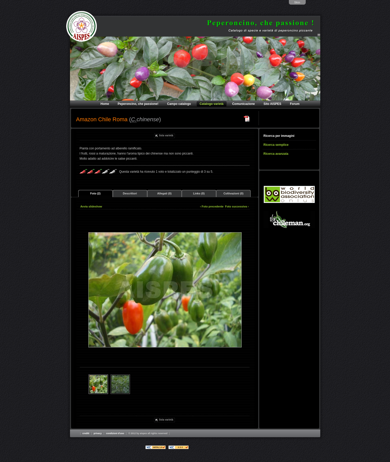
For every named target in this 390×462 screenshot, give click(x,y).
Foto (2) (95, 193)
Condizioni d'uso (115, 433)
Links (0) (199, 193)
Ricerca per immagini (279, 136)
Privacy (98, 433)
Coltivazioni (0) (233, 193)
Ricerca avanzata (276, 154)
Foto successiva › (237, 206)
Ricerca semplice (276, 145)
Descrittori (130, 193)
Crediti (85, 433)
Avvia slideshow (91, 206)
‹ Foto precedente (211, 206)
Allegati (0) (164, 193)
